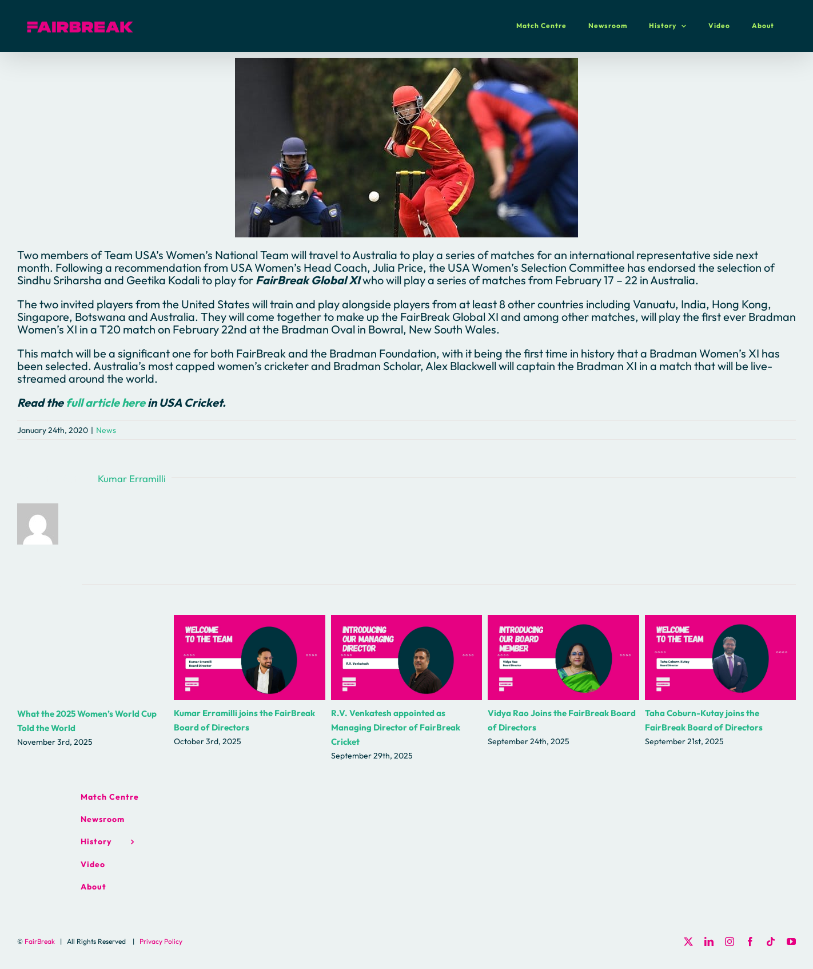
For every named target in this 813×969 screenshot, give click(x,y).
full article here (105, 402)
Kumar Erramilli (132, 478)
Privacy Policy (161, 941)
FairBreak (40, 941)
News (106, 430)
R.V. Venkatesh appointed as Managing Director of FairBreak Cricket (395, 727)
